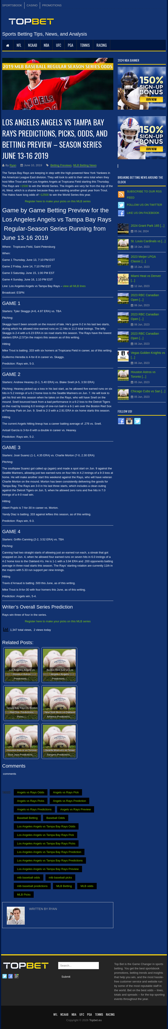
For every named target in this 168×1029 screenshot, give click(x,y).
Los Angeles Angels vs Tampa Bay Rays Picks (46, 843)
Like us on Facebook (143, 212)
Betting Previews (61, 165)
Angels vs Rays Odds (30, 792)
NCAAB (32, 45)
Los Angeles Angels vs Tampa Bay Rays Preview (48, 869)
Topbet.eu (95, 1020)
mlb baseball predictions (32, 886)
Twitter (4, 976)
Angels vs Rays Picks (30, 800)
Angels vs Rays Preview (75, 809)
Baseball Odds (55, 818)
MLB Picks (23, 894)
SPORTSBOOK (12, 5)
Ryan (13, 165)
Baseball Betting (27, 818)
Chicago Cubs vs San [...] (148, 391)
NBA (46, 45)
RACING (101, 45)
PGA (70, 45)
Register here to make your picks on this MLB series (58, 201)
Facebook (10, 976)
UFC (58, 45)
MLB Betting (64, 886)
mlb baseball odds (28, 877)
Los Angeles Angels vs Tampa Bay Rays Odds (46, 826)
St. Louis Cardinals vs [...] (148, 241)
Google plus (16, 976)
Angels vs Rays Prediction (69, 800)
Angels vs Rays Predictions (34, 809)
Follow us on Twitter (144, 204)
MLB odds (86, 886)
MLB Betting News (85, 165)
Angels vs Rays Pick (66, 792)
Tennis (85, 45)
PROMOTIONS (52, 5)
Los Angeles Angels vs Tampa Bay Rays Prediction (49, 852)
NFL (19, 45)
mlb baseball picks (60, 877)
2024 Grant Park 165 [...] (147, 225)
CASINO (32, 5)
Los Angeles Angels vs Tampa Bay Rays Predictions (50, 860)
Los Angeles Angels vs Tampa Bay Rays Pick (45, 835)
